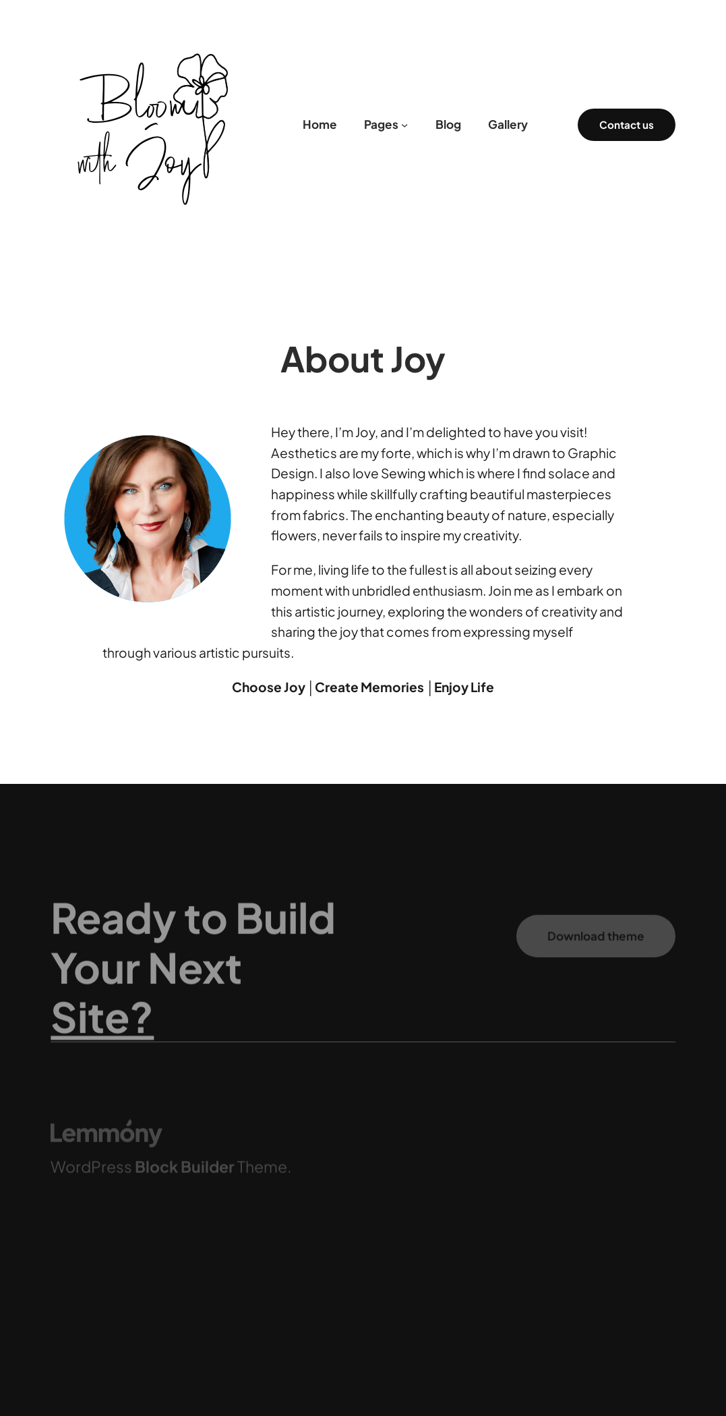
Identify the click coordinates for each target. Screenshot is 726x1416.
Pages (381, 124)
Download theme (595, 944)
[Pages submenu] (404, 124)
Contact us (626, 124)
